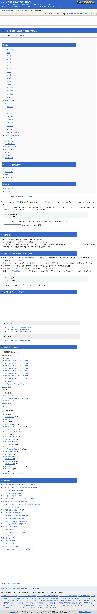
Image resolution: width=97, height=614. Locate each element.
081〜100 (10, 119)
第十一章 (10, 88)
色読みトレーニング (83, 605)
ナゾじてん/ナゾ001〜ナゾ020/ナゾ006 (16, 373)
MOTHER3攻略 (87, 603)
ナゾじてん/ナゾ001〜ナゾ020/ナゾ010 (16, 363)
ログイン (93, 14)
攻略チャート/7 (9, 454)
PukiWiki (12, 612)
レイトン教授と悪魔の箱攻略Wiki (20, 329)
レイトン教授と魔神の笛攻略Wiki (20, 340)
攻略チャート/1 (9, 439)
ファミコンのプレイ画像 (18, 607)
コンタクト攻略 (47, 605)
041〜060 (10, 113)
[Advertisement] (48, 20)
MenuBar (20, 196)
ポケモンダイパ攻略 (28, 598)
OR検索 (33, 226)
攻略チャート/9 (9, 456)
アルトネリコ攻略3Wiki (10, 543)
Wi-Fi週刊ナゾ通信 (13, 132)
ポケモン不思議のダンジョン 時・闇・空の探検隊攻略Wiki (21, 504)
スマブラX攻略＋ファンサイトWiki (14, 532)
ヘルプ (62, 14)
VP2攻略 (43, 600)
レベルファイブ (10, 177)
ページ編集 (70, 14)
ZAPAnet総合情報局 (7, 10)
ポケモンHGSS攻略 (84, 596)
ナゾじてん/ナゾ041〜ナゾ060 (14, 473)
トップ (44, 14)
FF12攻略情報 (7, 535)
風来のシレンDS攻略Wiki (11, 527)
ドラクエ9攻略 (58, 603)
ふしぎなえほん (10, 152)
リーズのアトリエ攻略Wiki (11, 546)
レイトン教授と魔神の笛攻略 (68, 596)
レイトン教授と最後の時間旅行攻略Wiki (16, 2)
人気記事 (15, 347)
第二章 (9, 59)
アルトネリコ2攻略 (73, 598)
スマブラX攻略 (34, 600)
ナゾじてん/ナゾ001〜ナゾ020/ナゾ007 (16, 371)
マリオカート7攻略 (19, 605)
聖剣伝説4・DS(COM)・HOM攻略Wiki (15, 521)
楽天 (34, 607)
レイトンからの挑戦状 (12, 135)
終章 (8, 97)
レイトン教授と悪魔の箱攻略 (27, 596)
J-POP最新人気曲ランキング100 (46, 607)
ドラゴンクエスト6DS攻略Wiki (13, 490)
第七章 (9, 75)
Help (6, 422)
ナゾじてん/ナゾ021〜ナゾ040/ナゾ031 (16, 398)
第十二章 (10, 91)
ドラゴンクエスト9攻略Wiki (12, 493)
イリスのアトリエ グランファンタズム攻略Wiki (18, 549)
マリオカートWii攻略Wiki (11, 507)
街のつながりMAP (10, 100)
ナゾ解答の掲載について (18, 7)
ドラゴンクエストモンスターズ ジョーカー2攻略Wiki (20, 487)
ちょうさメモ (9, 138)
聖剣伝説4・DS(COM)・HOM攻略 (57, 600)
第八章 (9, 78)
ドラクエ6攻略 (28, 603)
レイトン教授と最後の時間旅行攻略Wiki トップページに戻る (21, 588)
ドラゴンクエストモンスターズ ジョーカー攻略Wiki (19, 485)
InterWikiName (9, 451)
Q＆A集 (7, 155)
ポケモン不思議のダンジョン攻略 (45, 598)
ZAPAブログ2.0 (71, 605)
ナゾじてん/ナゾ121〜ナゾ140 (14, 449)
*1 (46, 201)
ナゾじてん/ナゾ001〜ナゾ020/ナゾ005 (16, 375)
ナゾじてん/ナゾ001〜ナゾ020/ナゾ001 (16, 384)
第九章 (9, 81)
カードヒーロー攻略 (59, 605)
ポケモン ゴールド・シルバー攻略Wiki (15, 501)
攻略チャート (9, 49)
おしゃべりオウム (10, 149)
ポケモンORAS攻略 (14, 598)
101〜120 (10, 123)
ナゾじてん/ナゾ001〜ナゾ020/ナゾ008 (16, 368)
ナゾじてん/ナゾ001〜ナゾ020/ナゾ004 (16, 378)
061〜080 (10, 116)
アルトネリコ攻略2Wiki (10, 541)
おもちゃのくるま (10, 146)
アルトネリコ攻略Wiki (10, 538)
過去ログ (85, 14)
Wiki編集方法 (9, 188)
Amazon (29, 607)
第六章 (9, 72)
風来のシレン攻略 (76, 603)
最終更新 (53, 14)
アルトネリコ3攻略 (86, 598)
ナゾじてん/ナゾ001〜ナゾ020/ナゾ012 (16, 361)
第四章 (9, 65)
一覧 (48, 14)
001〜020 (10, 107)
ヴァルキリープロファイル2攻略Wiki (14, 524)
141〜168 (10, 129)
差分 (81, 14)
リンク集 (8, 191)
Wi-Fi (6, 471)
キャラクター (9, 172)
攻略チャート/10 (10, 461)
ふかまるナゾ (9, 141)
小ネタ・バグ (9, 158)
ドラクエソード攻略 (17, 603)
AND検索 (25, 226)
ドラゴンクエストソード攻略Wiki (13, 496)
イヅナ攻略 (38, 605)
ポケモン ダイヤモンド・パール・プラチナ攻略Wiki (19, 499)
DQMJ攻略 (71, 600)
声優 (6, 174)
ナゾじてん (8, 103)
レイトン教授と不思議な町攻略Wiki (21, 327)
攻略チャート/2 (9, 464)
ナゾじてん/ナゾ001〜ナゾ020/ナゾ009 (16, 365)
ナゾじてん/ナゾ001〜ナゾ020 (14, 466)
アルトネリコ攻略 (61, 598)
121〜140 (10, 126)
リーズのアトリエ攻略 (22, 600)
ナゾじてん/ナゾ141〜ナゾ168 (14, 426)
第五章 (9, 69)
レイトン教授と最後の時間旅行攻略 (47, 596)
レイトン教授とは (10, 169)
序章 (8, 53)
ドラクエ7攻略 (38, 603)
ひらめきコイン (10, 144)
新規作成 (76, 14)
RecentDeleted (9, 400)
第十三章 (10, 94)
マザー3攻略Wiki (8, 529)
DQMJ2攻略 (79, 600)
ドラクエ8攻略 (48, 603)
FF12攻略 (67, 603)
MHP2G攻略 (30, 605)
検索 (58, 14)
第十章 (9, 84)
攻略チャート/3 (9, 459)
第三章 (9, 62)
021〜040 (10, 110)
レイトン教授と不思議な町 (9, 596)
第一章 (9, 56)
